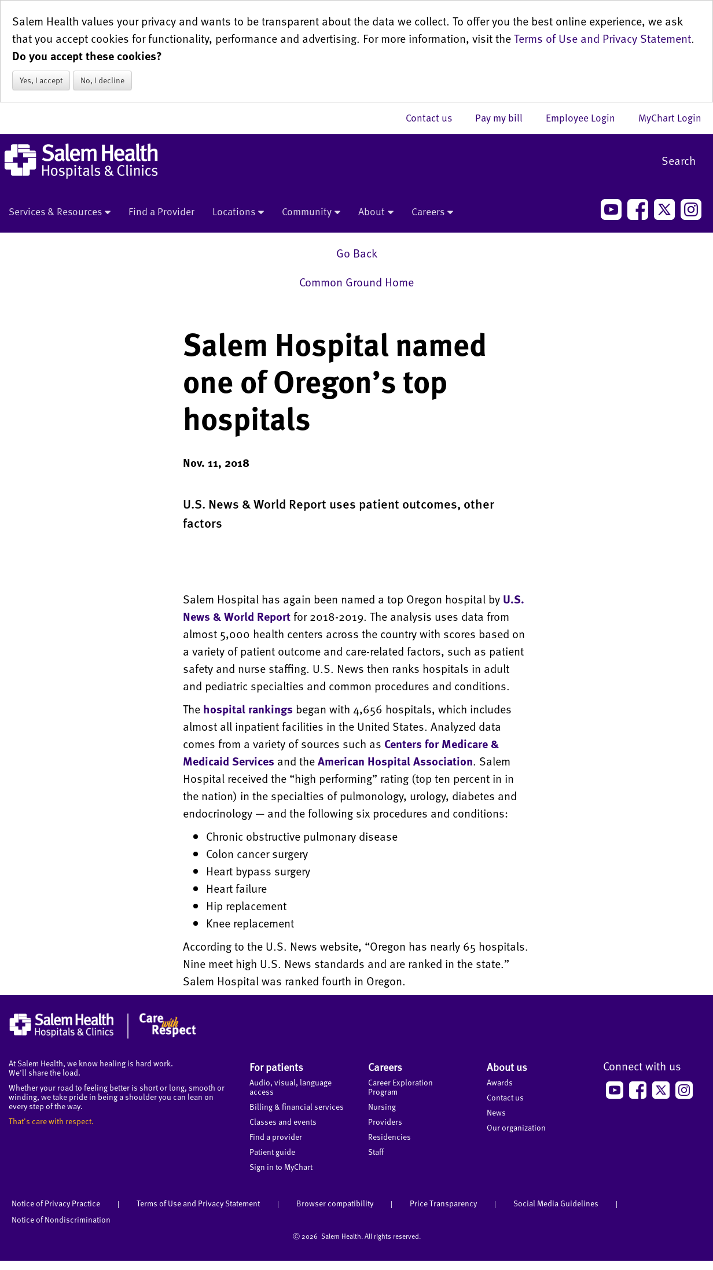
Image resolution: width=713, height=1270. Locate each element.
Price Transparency (443, 1203)
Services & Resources (60, 212)
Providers (385, 1122)
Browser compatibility (334, 1203)
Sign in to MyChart (281, 1167)
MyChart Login (669, 117)
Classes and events (283, 1122)
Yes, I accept (41, 80)
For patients (276, 1066)
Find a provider (275, 1137)
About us (507, 1066)
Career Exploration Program (400, 1087)
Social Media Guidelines (555, 1203)
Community (311, 212)
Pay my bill (504, 117)
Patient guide (272, 1152)
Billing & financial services (296, 1106)
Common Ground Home (356, 281)
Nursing (382, 1106)
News (496, 1112)
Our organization (516, 1127)
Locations (238, 212)
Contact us (435, 117)
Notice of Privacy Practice (56, 1203)
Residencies (389, 1137)
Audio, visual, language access (290, 1087)
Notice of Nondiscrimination (61, 1219)
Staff (376, 1152)
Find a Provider (161, 211)
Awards (500, 1082)
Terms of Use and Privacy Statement (602, 38)
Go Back (356, 253)
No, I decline (102, 80)
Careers (432, 212)
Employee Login (586, 117)
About (376, 212)
